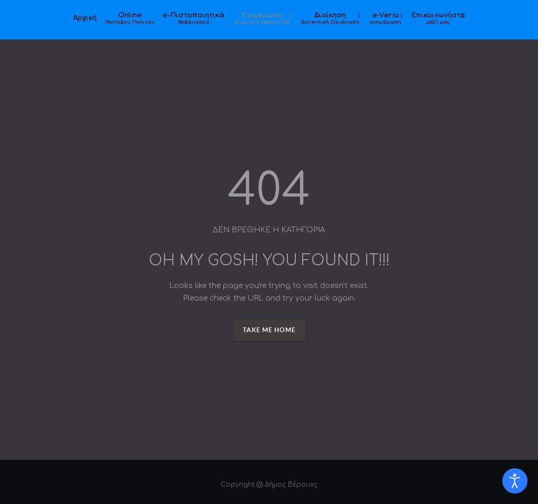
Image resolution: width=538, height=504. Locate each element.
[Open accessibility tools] (514, 480)
